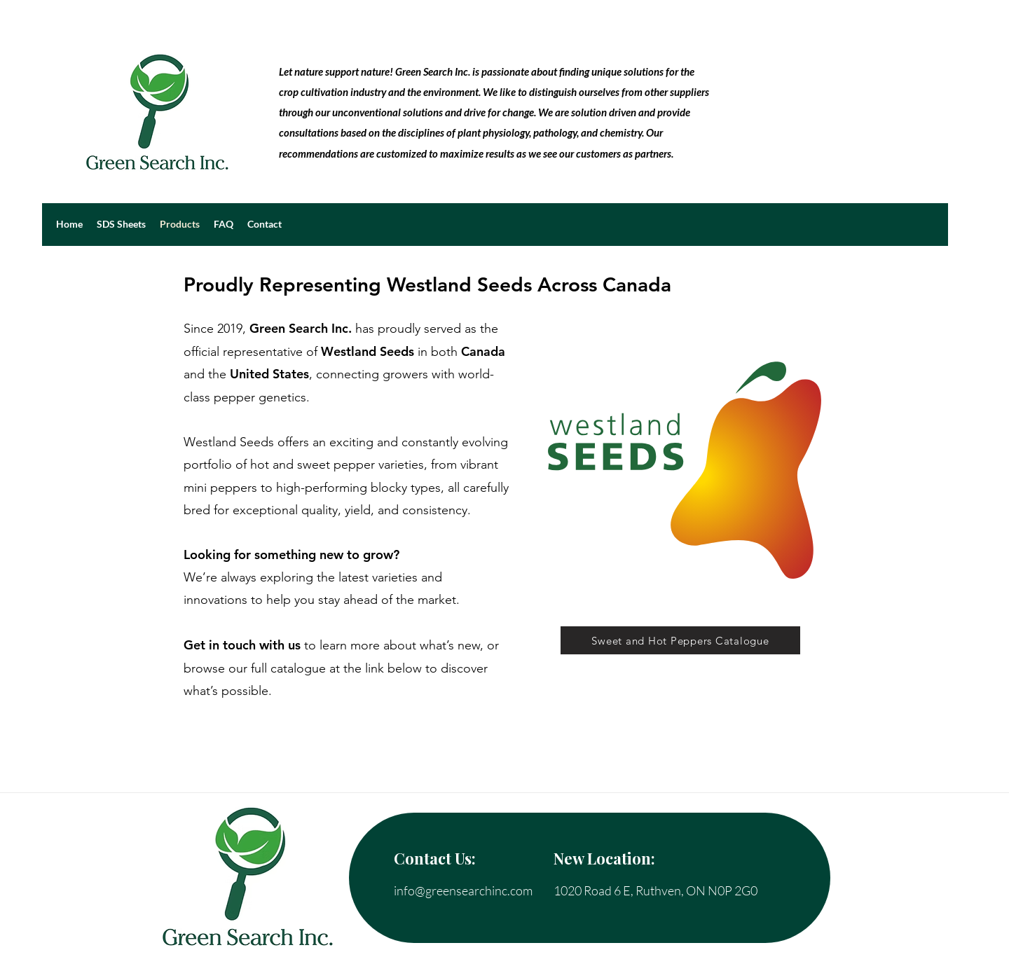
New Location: (604, 858)
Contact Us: (435, 858)
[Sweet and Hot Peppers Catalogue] (680, 640)
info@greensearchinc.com (463, 890)
